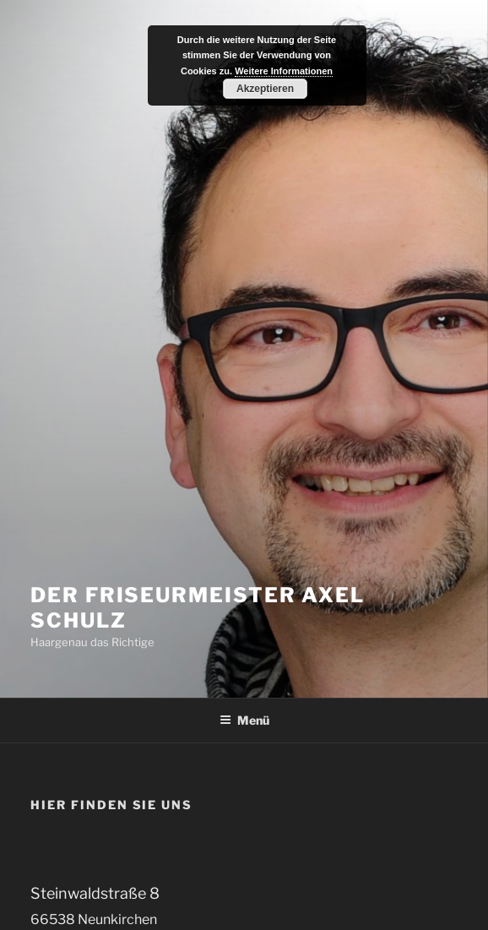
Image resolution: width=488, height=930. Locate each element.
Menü (244, 720)
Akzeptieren (265, 89)
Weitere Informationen (284, 71)
